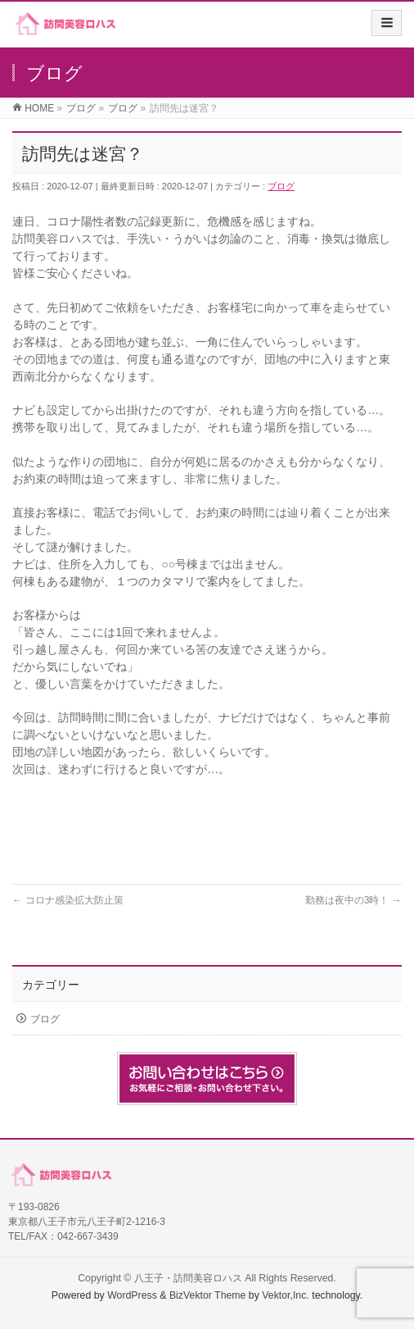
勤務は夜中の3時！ (353, 900)
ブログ (281, 186)
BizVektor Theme (207, 1295)
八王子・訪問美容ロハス (188, 1278)
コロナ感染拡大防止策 (67, 900)
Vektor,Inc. (285, 1295)
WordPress (132, 1295)
